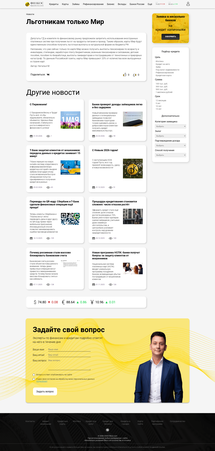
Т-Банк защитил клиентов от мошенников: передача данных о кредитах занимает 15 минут (55, 153)
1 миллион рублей (164, 92)
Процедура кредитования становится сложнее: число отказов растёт (114, 203)
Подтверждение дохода (167, 140)
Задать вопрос (45, 391)
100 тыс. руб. (162, 84)
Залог (158, 131)
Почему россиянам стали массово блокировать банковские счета (50, 254)
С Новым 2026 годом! (105, 150)
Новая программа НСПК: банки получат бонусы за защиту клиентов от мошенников (116, 255)
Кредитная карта (164, 75)
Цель (157, 57)
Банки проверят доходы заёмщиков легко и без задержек (117, 106)
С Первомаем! (38, 104)
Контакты (30, 421)
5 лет (158, 103)
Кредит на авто (163, 64)
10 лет (158, 106)
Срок (157, 96)
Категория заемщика (166, 121)
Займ (158, 67)
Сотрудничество (177, 421)
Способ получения (164, 150)
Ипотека (159, 61)
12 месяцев (161, 100)
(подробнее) (41, 381)
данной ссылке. (158, 447)
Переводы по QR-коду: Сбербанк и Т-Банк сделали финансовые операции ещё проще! (54, 204)
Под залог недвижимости (167, 70)
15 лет (158, 109)
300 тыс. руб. (162, 86)
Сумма (158, 79)
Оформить (170, 36)
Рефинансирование (165, 72)
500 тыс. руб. (162, 89)
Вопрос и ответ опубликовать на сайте (52, 374)
